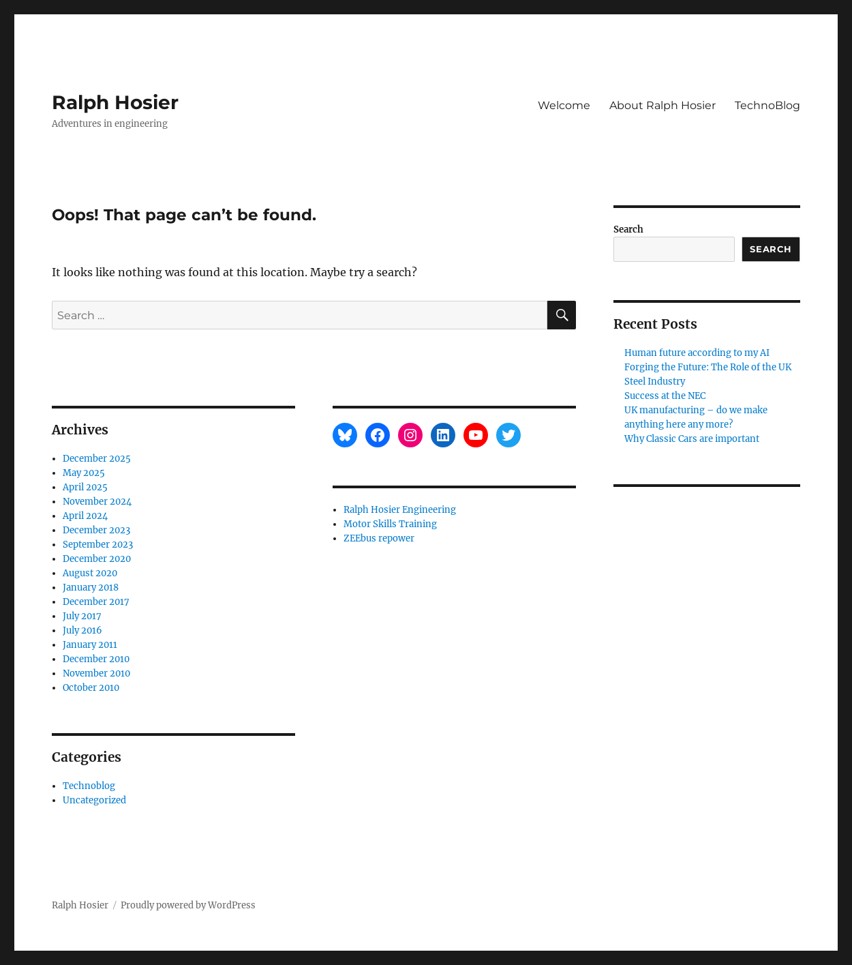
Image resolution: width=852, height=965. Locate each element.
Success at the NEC (664, 396)
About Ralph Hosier (662, 105)
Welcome (564, 105)
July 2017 (82, 616)
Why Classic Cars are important (691, 439)
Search (628, 229)
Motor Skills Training (390, 524)
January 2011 (90, 645)
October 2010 (91, 688)
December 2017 (96, 602)
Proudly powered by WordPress (188, 905)
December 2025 (97, 458)
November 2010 (96, 673)
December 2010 (96, 659)
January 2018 (91, 587)
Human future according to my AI (697, 353)
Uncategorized (94, 800)
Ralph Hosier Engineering (400, 510)
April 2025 (85, 487)
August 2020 (90, 573)
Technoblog (89, 786)
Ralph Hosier (115, 102)
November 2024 (97, 501)
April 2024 (85, 516)
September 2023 (98, 544)
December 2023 (96, 530)
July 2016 (82, 630)
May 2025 (84, 473)
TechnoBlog (767, 105)
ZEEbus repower (379, 538)
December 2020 (97, 559)
